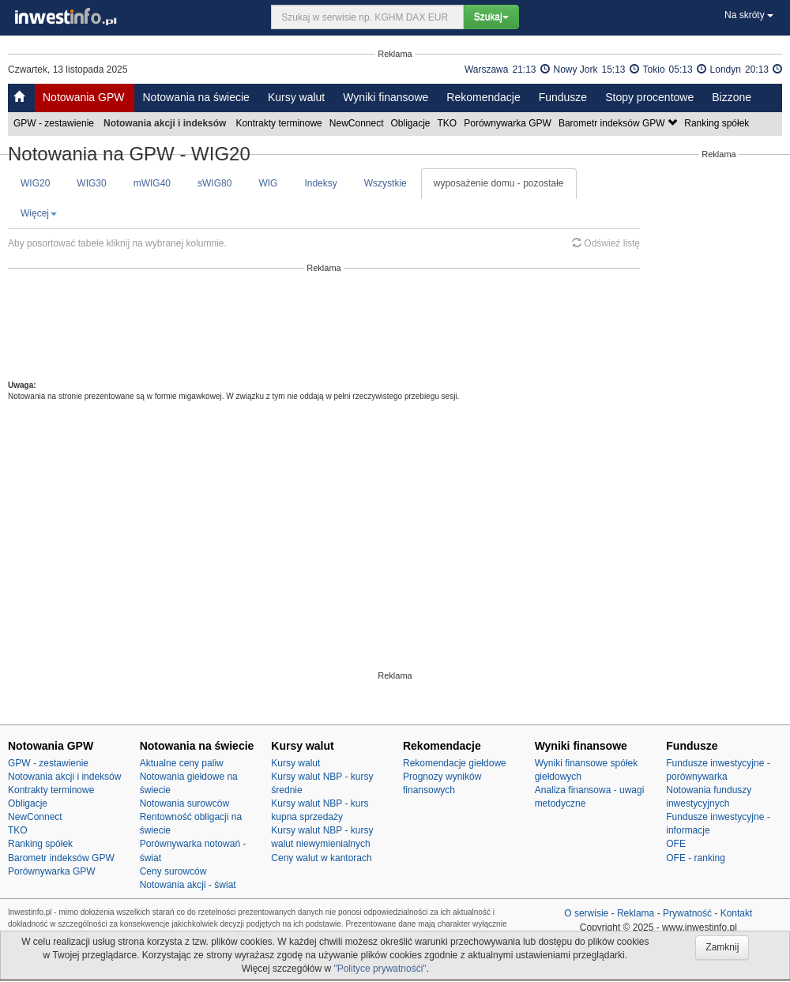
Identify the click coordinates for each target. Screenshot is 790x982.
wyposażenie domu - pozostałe (499, 183)
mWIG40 (152, 183)
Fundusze (563, 97)
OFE (676, 843)
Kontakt (736, 913)
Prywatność (687, 913)
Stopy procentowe (649, 97)
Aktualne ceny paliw (182, 763)
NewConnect (358, 123)
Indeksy (320, 183)
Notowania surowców (184, 803)
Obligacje (412, 123)
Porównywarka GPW (508, 123)
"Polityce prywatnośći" (379, 968)
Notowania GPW (83, 97)
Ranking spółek (718, 123)
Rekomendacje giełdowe (454, 763)
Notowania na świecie (195, 97)
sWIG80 (214, 183)
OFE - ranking (695, 857)
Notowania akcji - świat (188, 884)
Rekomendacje (483, 97)
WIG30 (91, 183)
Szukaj (491, 16)
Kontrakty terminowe (280, 123)
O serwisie (586, 913)
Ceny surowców (173, 871)
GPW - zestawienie (55, 123)
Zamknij (722, 947)
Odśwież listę (606, 243)
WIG (267, 183)
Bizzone (731, 97)
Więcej (39, 213)
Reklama (635, 913)
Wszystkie (385, 183)
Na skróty (748, 15)
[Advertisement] (324, 326)
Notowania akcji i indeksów (64, 776)
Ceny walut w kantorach (321, 857)
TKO (448, 123)
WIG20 (35, 183)
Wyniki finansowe (385, 97)
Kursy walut (296, 97)
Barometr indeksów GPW (619, 123)
